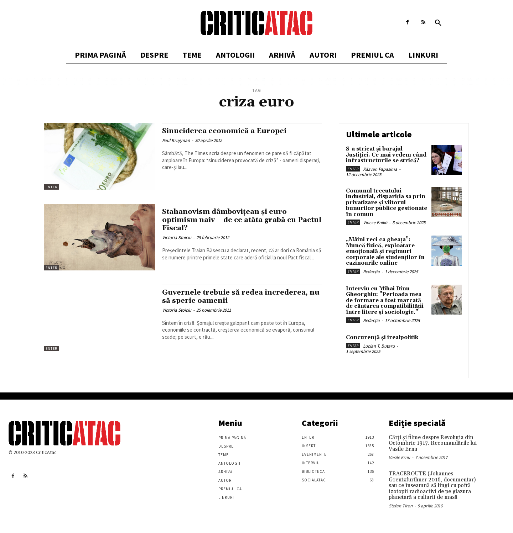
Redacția (371, 272)
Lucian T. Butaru (379, 346)
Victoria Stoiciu (176, 237)
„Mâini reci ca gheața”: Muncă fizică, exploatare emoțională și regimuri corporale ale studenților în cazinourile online (385, 251)
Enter (51, 187)
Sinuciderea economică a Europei (227, 131)
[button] (438, 23)
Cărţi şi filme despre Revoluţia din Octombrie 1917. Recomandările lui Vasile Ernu (433, 443)
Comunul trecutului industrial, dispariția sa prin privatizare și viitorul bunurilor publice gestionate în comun (386, 203)
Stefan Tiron (401, 506)
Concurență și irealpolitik (382, 337)
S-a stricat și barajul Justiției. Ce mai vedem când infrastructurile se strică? (386, 155)
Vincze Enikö (375, 223)
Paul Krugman (176, 140)
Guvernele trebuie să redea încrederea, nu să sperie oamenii (238, 296)
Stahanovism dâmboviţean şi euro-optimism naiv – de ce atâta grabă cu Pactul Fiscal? (233, 220)
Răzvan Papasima (380, 169)
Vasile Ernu (399, 457)
